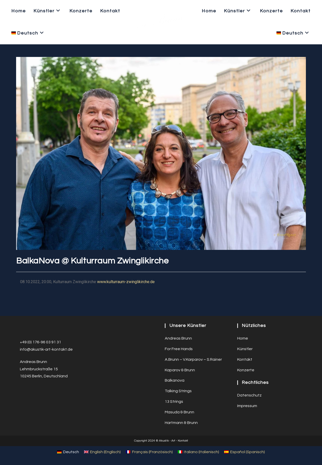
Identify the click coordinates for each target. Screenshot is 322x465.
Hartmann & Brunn (181, 423)
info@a (26, 349)
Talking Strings (178, 391)
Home (242, 338)
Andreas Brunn (178, 338)
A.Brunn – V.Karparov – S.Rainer (193, 359)
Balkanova (174, 380)
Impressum (247, 406)
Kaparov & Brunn (180, 370)
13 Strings (174, 402)
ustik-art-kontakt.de (54, 349)
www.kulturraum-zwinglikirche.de (126, 281)
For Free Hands (179, 349)
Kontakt (244, 359)
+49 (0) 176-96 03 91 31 (40, 342)
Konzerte (245, 370)
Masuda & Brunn (179, 412)
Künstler (245, 349)
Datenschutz (249, 395)
